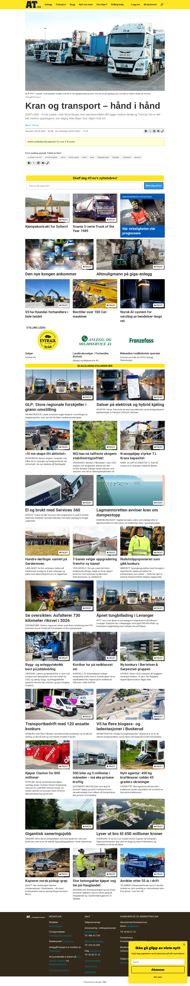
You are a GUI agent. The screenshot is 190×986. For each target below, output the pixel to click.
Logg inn (135, 4)
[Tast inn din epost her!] (85, 186)
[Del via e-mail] (158, 131)
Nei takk (158, 977)
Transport (61, 4)
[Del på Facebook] (146, 131)
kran (84, 157)
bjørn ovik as (35, 157)
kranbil (116, 157)
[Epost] (158, 962)
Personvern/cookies (59, 970)
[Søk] (162, 4)
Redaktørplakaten (57, 964)
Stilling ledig (117, 4)
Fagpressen (55, 951)
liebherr (127, 157)
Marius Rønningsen (94, 941)
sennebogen (103, 157)
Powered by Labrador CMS (95, 982)
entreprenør (51, 157)
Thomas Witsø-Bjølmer (60, 935)
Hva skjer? (102, 4)
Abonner (158, 969)
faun (63, 157)
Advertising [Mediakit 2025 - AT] (90, 972)
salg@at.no (95, 951)
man (92, 157)
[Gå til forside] (33, 4)
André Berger (91, 931)
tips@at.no (68, 941)
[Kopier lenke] (162, 131)
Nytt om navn (86, 4)
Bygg (72, 4)
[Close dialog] (184, 944)
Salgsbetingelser (93, 960)
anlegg (137, 157)
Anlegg (48, 4)
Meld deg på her (154, 186)
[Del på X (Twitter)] (150, 131)
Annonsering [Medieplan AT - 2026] (91, 966)
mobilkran (74, 157)
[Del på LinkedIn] (154, 131)
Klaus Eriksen (55, 926)
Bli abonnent (150, 4)
